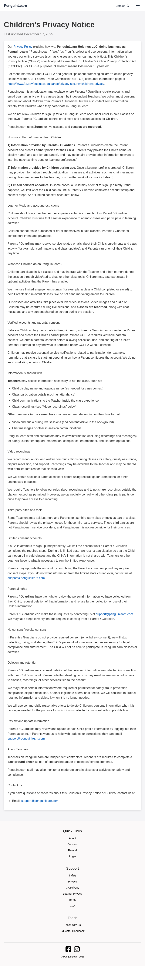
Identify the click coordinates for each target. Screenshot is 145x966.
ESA (72, 905)
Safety (72, 875)
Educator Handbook (72, 930)
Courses (72, 844)
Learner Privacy (72, 893)
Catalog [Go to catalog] (123, 5)
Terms (72, 899)
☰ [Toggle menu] (138, 5)
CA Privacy (72, 887)
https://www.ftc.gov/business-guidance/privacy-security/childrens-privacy (56, 83)
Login (72, 856)
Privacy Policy (22, 46)
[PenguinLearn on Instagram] (77, 949)
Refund (72, 850)
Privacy (72, 881)
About (72, 838)
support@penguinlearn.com (26, 578)
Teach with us (72, 924)
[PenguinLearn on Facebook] (68, 949)
